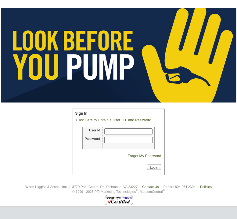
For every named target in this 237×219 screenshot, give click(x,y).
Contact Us (150, 187)
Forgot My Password (144, 156)
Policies (206, 187)
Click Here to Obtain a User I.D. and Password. (114, 120)
